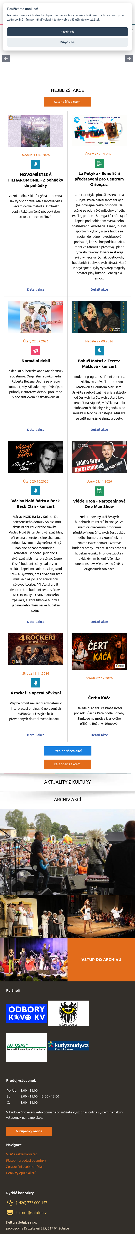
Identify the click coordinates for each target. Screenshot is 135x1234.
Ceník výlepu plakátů (21, 1173)
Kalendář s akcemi (67, 102)
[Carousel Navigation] (67, 59)
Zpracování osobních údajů (25, 1167)
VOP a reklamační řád (21, 1154)
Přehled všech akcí (68, 751)
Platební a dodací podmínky (26, 1161)
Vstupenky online (29, 1131)
